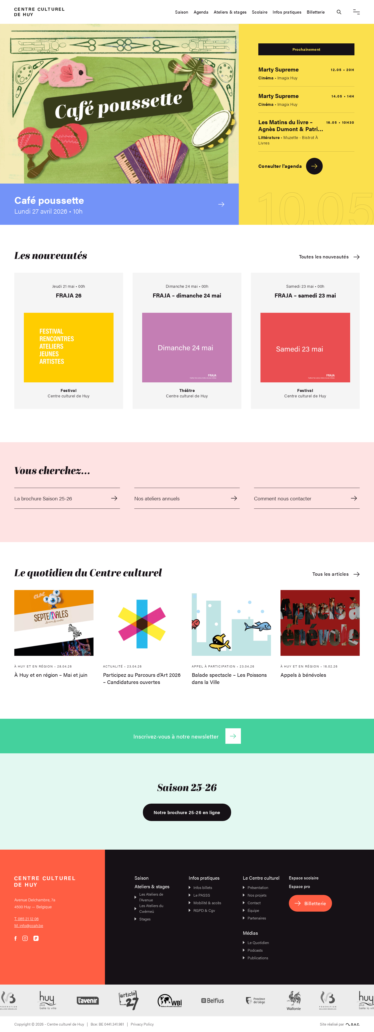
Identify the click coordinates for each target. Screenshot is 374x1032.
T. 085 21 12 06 (26, 918)
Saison (181, 12)
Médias (250, 932)
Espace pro (299, 886)
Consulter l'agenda (290, 166)
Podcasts (253, 950)
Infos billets (200, 887)
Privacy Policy (142, 1024)
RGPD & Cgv (202, 910)
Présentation (255, 887)
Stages (143, 919)
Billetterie (316, 12)
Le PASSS (199, 895)
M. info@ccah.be (28, 925)
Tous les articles (336, 574)
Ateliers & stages (230, 12)
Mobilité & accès (205, 902)
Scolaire (259, 12)
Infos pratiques (287, 12)
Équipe (251, 910)
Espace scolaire (303, 878)
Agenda (201, 12)
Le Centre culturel (261, 877)
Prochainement (306, 49)
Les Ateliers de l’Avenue (149, 897)
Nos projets (254, 895)
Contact (252, 902)
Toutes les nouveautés (329, 256)
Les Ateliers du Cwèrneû (149, 908)
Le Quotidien (256, 942)
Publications (255, 957)
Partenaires (254, 918)
